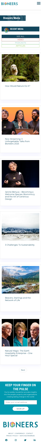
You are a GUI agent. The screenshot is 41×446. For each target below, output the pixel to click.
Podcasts (20, 43)
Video (20, 39)
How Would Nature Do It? (17, 86)
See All (20, 36)
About (10, 433)
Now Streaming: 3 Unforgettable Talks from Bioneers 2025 (17, 141)
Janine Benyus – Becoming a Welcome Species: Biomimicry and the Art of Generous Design (20, 195)
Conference (20, 433)
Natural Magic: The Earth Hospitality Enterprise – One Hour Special (18, 353)
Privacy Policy (12, 436)
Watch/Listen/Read (27, 436)
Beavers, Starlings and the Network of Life (18, 299)
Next (23, 370)
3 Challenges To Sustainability (20, 245)
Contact (29, 433)
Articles (20, 46)
